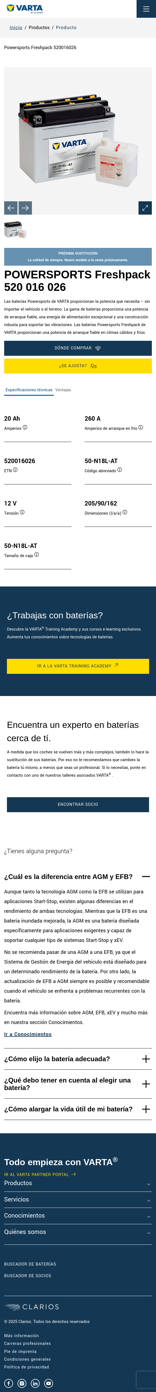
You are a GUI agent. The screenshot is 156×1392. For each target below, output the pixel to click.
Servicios (16, 1200)
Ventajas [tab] (63, 390)
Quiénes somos (25, 1232)
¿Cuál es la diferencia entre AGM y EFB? (68, 876)
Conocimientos (24, 1216)
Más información (21, 1336)
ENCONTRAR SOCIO (78, 804)
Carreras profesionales (27, 1344)
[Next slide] (25, 208)
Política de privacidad (26, 1367)
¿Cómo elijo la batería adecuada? (57, 1059)
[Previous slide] (10, 208)
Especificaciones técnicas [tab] (29, 390)
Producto (66, 27)
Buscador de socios (27, 1276)
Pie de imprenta (20, 1352)
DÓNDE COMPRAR (78, 348)
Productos (18, 1183)
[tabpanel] (78, 487)
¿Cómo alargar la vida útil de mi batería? (68, 1109)
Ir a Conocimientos (28, 1034)
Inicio (16, 27)
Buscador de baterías (30, 1264)
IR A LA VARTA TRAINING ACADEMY (74, 666)
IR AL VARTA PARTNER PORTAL (36, 1175)
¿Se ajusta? (78, 366)
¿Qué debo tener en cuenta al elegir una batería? (67, 1084)
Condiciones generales (27, 1359)
